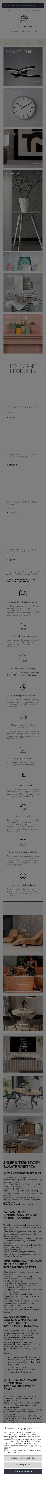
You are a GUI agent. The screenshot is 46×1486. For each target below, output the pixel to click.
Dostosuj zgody (22, 1465)
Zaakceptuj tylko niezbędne (23, 1458)
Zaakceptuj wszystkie (23, 1471)
